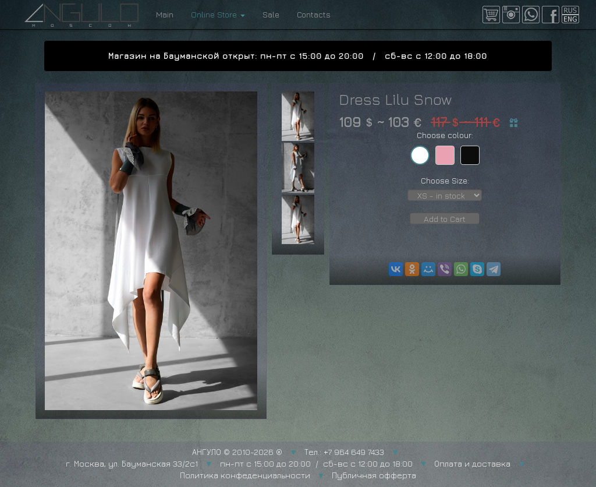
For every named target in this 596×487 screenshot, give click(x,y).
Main (164, 14)
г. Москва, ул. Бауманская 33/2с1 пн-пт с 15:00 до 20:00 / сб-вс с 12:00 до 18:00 (239, 463)
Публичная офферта (374, 475)
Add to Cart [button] (445, 219)
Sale (270, 14)
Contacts (314, 14)
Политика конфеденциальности (245, 475)
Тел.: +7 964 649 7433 (344, 452)
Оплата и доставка (472, 463)
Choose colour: (445, 135)
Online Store (218, 14)
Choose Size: (445, 180)
